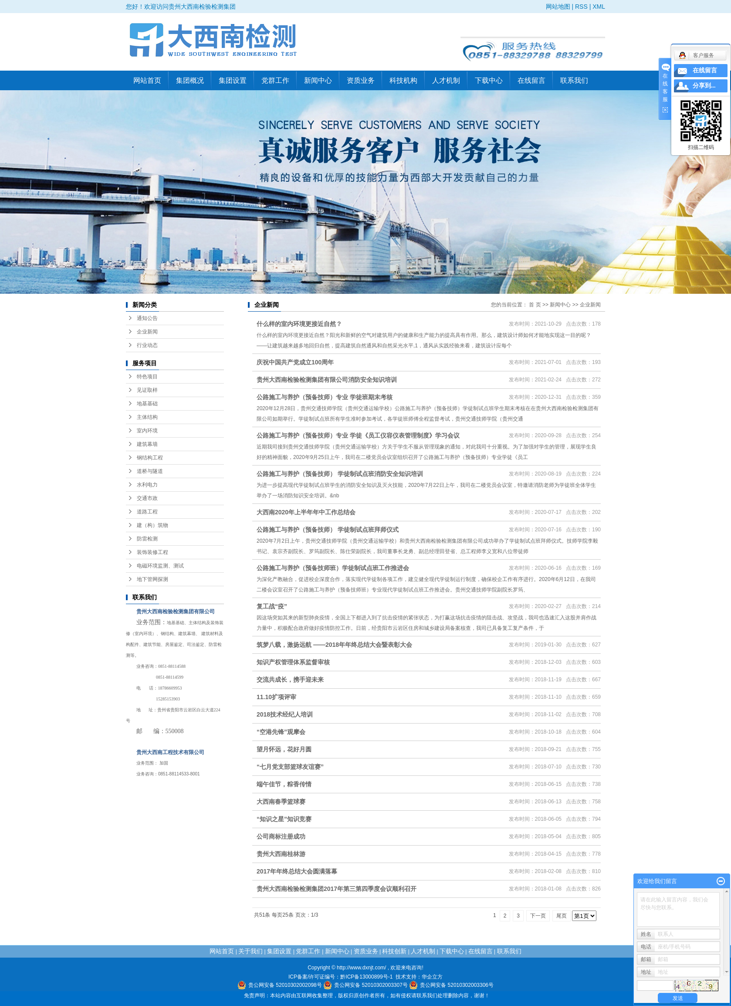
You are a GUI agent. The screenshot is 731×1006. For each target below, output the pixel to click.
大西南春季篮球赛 (281, 801)
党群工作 (275, 80)
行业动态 (147, 345)
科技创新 (394, 951)
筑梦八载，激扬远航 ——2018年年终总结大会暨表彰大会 (334, 644)
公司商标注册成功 (281, 836)
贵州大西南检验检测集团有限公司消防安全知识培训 (327, 379)
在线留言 (531, 80)
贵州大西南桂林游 (281, 853)
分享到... (704, 85)
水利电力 (147, 485)
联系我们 (574, 80)
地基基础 (147, 404)
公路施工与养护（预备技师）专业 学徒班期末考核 (325, 397)
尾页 (561, 916)
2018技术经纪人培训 (285, 714)
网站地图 (558, 6)
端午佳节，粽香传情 (284, 784)
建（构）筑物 (152, 525)
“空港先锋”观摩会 (281, 731)
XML (598, 6)
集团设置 (233, 80)
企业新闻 (147, 332)
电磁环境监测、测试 (160, 566)
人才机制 (446, 80)
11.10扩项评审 (276, 696)
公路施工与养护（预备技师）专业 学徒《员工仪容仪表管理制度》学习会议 (358, 435)
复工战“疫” (272, 606)
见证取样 (147, 390)
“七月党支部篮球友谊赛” (290, 766)
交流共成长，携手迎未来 (290, 679)
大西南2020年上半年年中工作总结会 (306, 512)
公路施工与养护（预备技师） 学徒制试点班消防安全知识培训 (340, 473)
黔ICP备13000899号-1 (366, 977)
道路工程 (147, 512)
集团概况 (190, 80)
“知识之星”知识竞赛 (284, 819)
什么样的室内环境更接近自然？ (299, 323)
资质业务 (361, 80)
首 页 (535, 305)
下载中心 (489, 80)
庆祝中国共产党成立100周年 (295, 362)
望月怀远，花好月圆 (284, 749)
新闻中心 (318, 80)
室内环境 (147, 431)
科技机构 (403, 80)
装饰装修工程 (152, 552)
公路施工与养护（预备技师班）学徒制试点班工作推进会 (333, 567)
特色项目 (147, 377)
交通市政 (147, 498)
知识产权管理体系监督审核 (293, 662)
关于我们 (250, 951)
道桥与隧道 (150, 471)
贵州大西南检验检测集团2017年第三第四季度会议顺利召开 (336, 888)
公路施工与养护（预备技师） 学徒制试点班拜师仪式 (328, 529)
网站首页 (147, 80)
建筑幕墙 (147, 444)
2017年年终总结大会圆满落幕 (297, 871)
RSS (581, 6)
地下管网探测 (152, 579)
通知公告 (147, 318)
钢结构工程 (150, 458)
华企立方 (432, 977)
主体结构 (147, 417)
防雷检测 (147, 539)
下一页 (538, 916)
